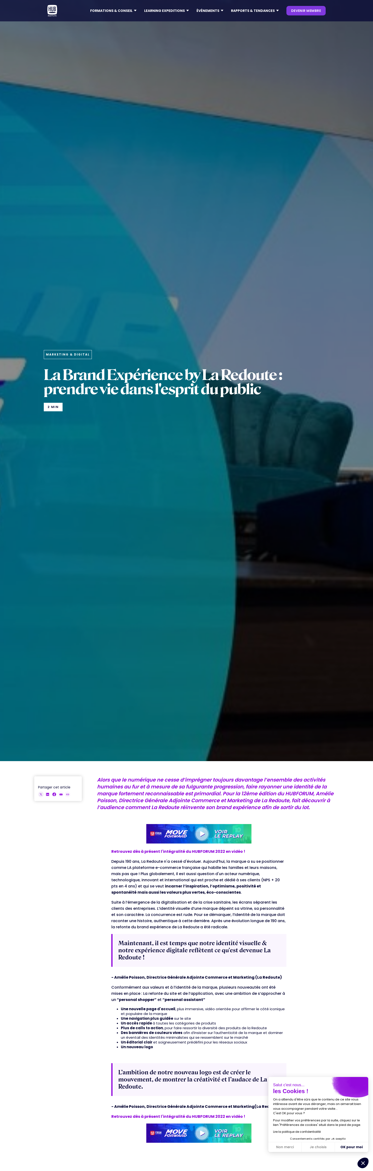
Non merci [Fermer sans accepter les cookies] (285, 1147)
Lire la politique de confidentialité (297, 1132)
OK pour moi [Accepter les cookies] (351, 1147)
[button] (113, 10)
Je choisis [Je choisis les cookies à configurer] (318, 1147)
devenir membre (306, 10)
